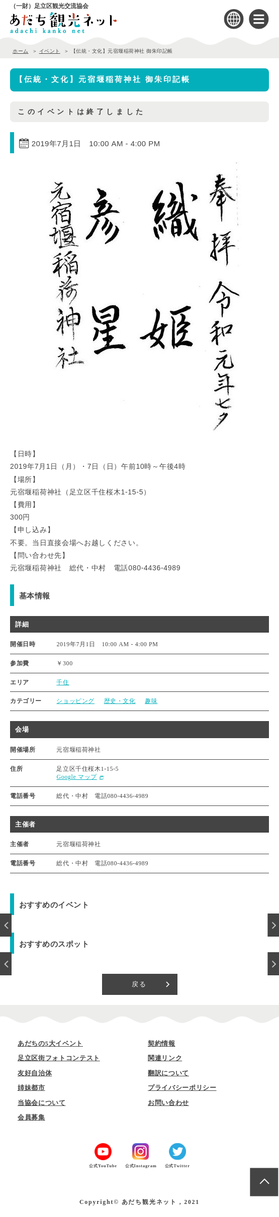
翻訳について (168, 1073)
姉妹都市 (31, 1087)
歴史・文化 (120, 700)
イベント (49, 51)
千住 (62, 682)
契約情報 (161, 1043)
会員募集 (31, 1117)
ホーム (21, 51)
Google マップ (76, 776)
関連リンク (165, 1058)
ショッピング (75, 700)
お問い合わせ (168, 1102)
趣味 (151, 700)
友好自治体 (35, 1073)
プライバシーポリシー (182, 1087)
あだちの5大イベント (50, 1043)
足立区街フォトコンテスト (59, 1058)
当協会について (42, 1102)
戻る (139, 984)
